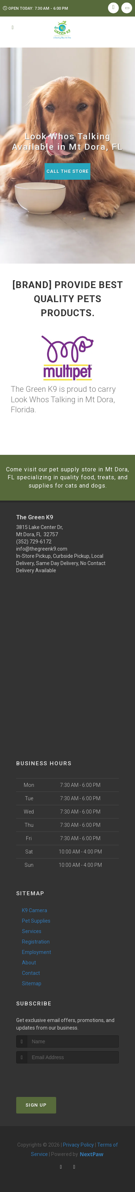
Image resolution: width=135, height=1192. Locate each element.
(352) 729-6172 (33, 542)
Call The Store (67, 171)
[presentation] (54, 1077)
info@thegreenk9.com (41, 549)
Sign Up (36, 1105)
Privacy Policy (78, 1145)
